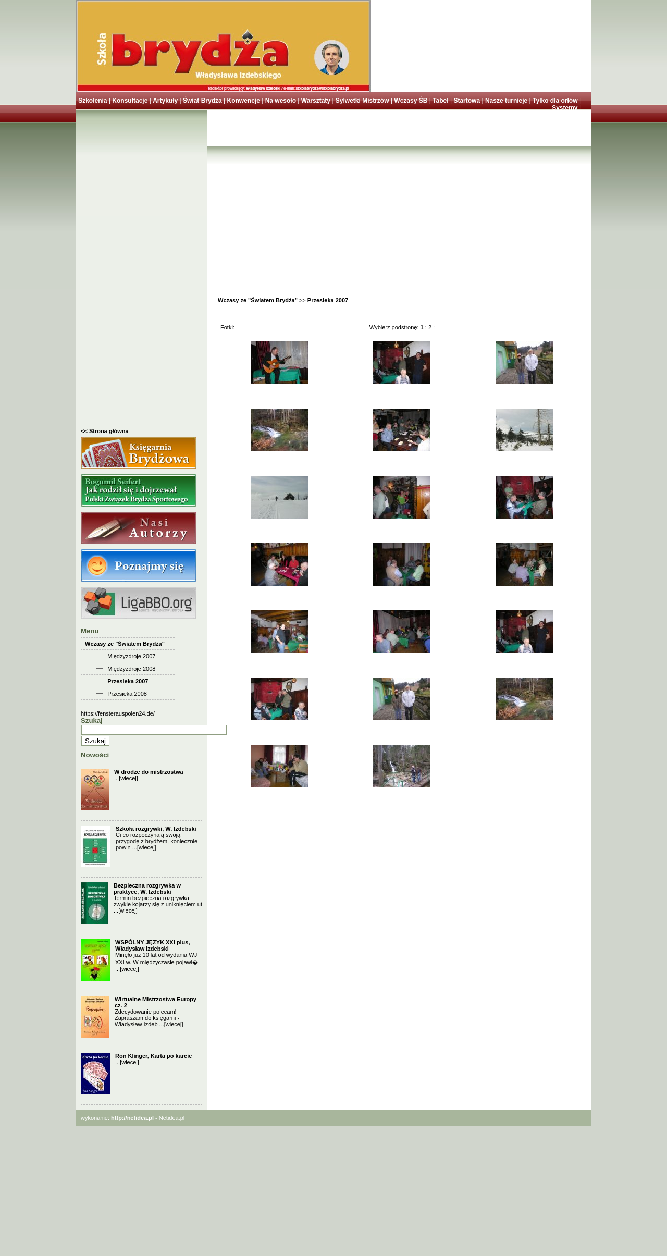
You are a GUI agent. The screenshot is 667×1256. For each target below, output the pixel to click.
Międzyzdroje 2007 (131, 656)
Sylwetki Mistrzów (362, 100)
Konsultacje (129, 100)
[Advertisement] (141, 271)
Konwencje (243, 100)
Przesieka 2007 (127, 681)
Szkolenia (92, 100)
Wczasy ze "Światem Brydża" (125, 644)
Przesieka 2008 (127, 694)
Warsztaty (315, 100)
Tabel (440, 100)
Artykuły (165, 100)
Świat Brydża (202, 100)
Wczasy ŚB (410, 100)
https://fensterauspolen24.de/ (118, 713)
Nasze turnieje (506, 100)
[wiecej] (128, 778)
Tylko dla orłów (555, 100)
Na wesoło (280, 100)
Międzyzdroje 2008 (131, 669)
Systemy (564, 108)
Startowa (466, 100)
